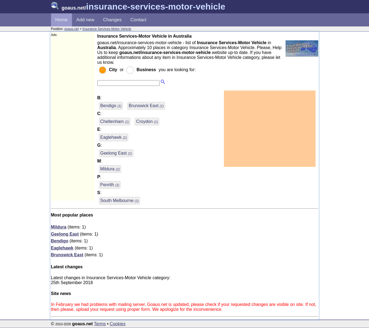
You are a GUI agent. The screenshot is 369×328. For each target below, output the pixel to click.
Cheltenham (114, 121)
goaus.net (71, 29)
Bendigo (111, 105)
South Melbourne (119, 200)
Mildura (110, 169)
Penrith (109, 184)
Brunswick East (146, 105)
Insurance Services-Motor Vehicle (106, 29)
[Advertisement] (73, 119)
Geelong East (116, 153)
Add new (85, 19)
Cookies (117, 323)
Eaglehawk (113, 137)
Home (61, 19)
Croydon (147, 121)
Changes (112, 19)
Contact (138, 19)
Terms (100, 323)
